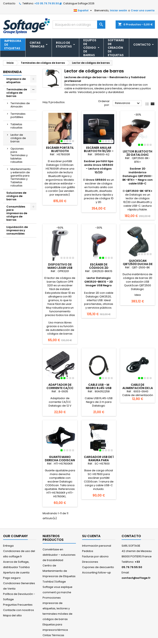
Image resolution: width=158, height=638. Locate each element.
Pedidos (87, 551)
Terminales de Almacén (20, 104)
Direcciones (90, 562)
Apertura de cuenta (16, 572)
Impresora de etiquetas (16, 80)
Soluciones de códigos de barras (16, 196)
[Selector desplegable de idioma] (83, 10)
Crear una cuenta (143, 10)
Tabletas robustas (16, 126)
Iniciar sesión (118, 10)
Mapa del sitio (12, 615)
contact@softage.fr (136, 578)
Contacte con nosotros (18, 610)
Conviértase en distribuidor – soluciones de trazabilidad (59, 554)
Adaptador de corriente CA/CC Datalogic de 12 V (60, 388)
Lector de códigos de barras (18, 138)
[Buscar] (79, 24)
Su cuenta (91, 536)
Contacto (9, 3)
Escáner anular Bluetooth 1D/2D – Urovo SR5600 (99, 151)
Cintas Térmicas (53, 635)
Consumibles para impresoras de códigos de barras (16, 213)
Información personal (96, 546)
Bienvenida (12, 72)
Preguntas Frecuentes (18, 605)
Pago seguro (12, 578)
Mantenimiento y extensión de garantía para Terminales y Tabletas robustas (20, 177)
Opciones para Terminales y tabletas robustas (19, 155)
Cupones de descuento (98, 567)
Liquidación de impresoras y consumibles (17, 230)
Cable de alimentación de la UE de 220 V (137, 388)
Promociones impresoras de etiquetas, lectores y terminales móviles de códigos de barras (57, 608)
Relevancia (128, 103)
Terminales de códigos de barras (16, 92)
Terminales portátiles (18, 115)
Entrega (8, 546)
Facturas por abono (95, 556)
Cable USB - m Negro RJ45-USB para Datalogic (99, 388)
